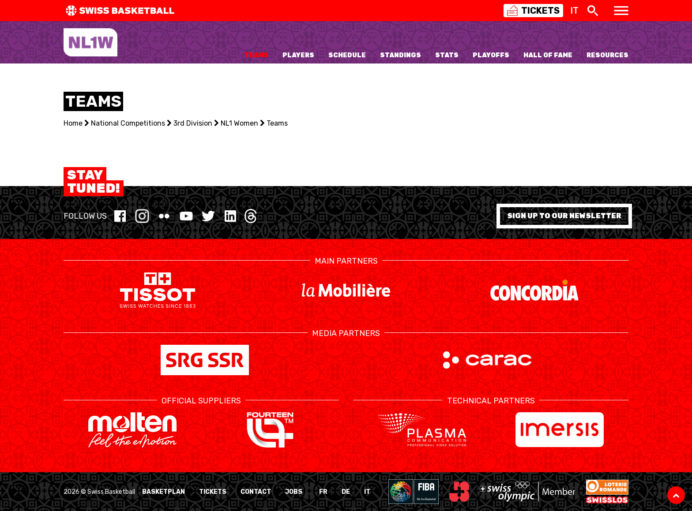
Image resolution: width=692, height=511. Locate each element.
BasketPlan (163, 492)
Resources (607, 55)
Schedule (347, 55)
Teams (256, 55)
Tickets (212, 492)
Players (298, 55)
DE (346, 492)
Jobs (293, 492)
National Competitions (128, 123)
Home (73, 123)
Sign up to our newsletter (564, 216)
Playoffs (491, 55)
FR (323, 492)
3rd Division (192, 123)
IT (367, 492)
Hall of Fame (547, 55)
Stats (447, 55)
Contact (256, 492)
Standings (400, 55)
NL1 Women (239, 123)
